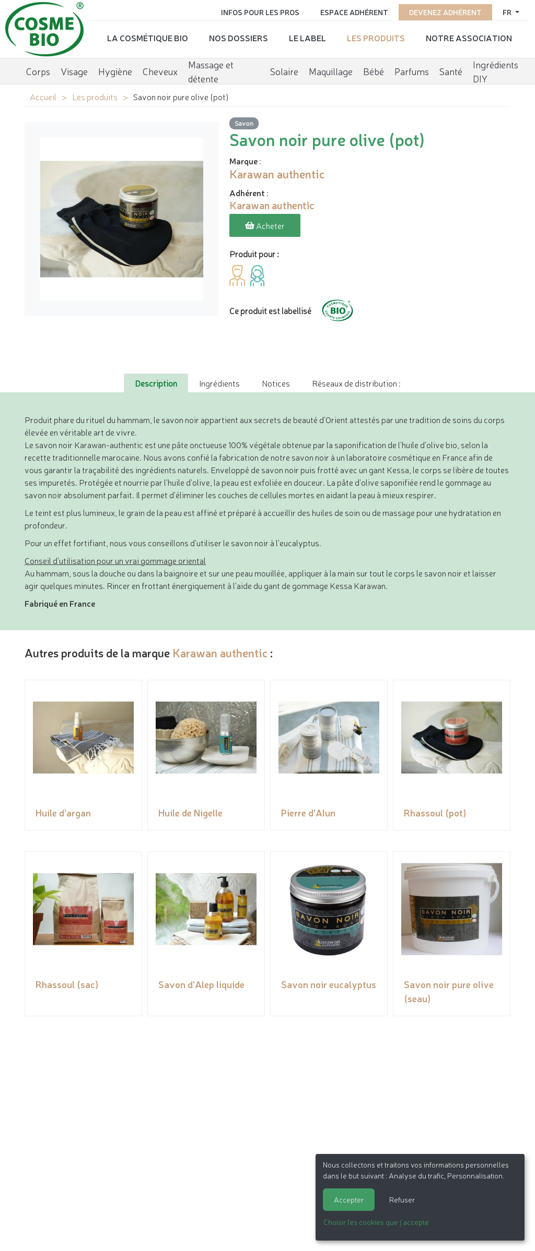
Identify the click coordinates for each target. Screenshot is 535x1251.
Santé (450, 70)
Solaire (284, 70)
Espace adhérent (354, 11)
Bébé (373, 70)
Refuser (402, 1199)
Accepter (349, 1199)
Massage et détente (211, 70)
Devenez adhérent (445, 11)
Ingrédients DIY (495, 70)
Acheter (265, 225)
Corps (38, 70)
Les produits (376, 37)
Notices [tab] (276, 382)
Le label (307, 37)
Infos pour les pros (260, 11)
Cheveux (160, 70)
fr (508, 11)
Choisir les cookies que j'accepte (376, 1221)
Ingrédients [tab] (219, 382)
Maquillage (331, 70)
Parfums (411, 70)
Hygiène (115, 70)
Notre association (469, 37)
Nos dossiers (238, 37)
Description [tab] (156, 382)
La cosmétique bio (147, 37)
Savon (244, 122)
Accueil (43, 96)
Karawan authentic (220, 651)
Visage (74, 70)
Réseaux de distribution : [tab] (356, 382)
